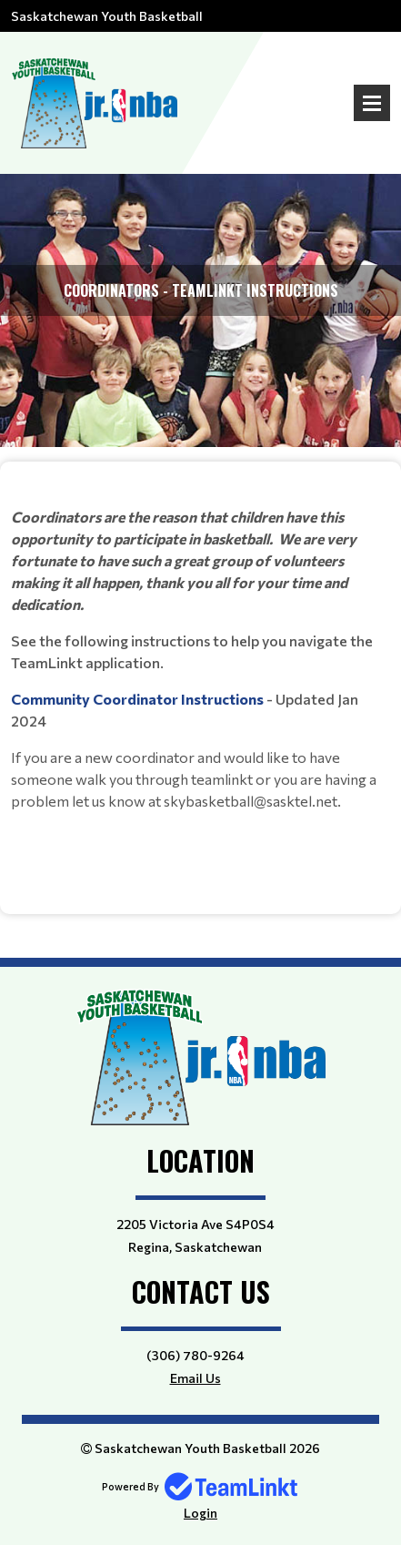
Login (200, 1512)
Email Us (195, 1378)
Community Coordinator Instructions (138, 698)
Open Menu (372, 103)
